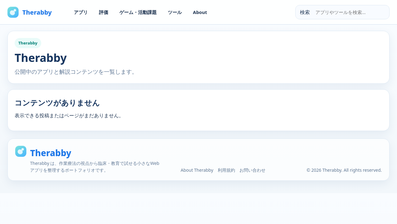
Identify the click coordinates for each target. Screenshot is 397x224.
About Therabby (197, 170)
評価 (103, 12)
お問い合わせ (252, 170)
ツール (175, 12)
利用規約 (226, 170)
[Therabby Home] (35, 12)
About (200, 12)
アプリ (81, 12)
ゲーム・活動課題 (138, 12)
